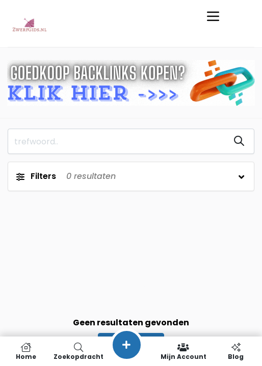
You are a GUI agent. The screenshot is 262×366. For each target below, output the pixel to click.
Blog (235, 351)
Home (26, 351)
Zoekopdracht (79, 351)
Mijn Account (183, 351)
